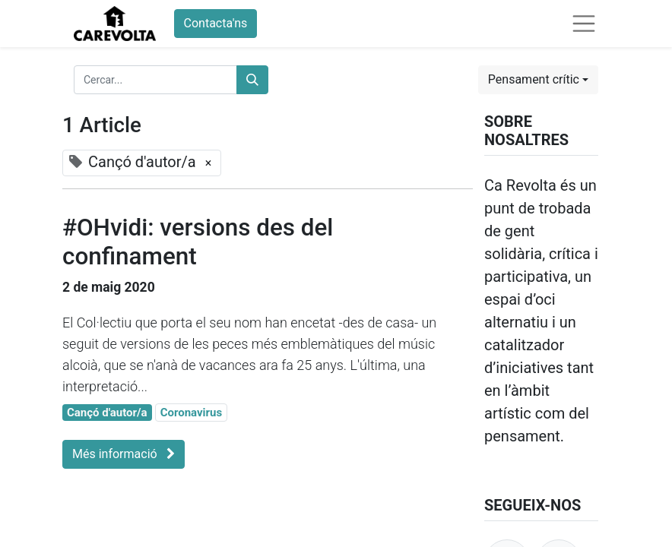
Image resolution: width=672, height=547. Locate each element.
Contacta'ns (216, 23)
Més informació (123, 454)
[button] (538, 79)
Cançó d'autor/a (107, 412)
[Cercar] (252, 79)
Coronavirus (191, 412)
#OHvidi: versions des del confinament (197, 241)
